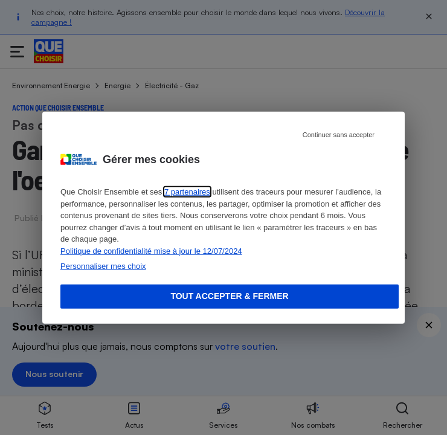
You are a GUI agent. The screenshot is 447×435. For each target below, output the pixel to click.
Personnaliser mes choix (103, 266)
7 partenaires (187, 191)
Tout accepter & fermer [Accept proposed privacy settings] (229, 296)
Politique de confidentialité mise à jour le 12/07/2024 (151, 250)
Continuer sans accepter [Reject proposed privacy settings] (339, 134)
